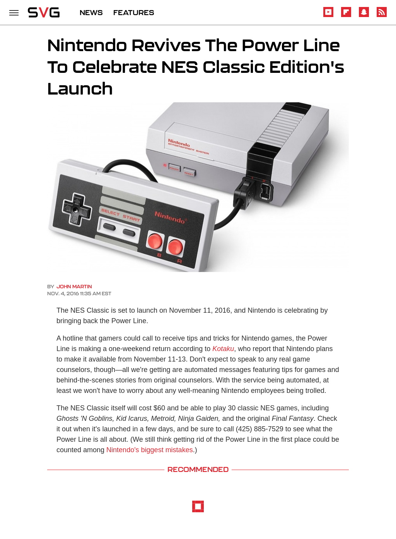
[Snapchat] (364, 16)
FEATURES (133, 12)
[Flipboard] (346, 16)
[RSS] (382, 16)
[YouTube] (328, 16)
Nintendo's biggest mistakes (149, 450)
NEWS (91, 12)
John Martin (74, 286)
